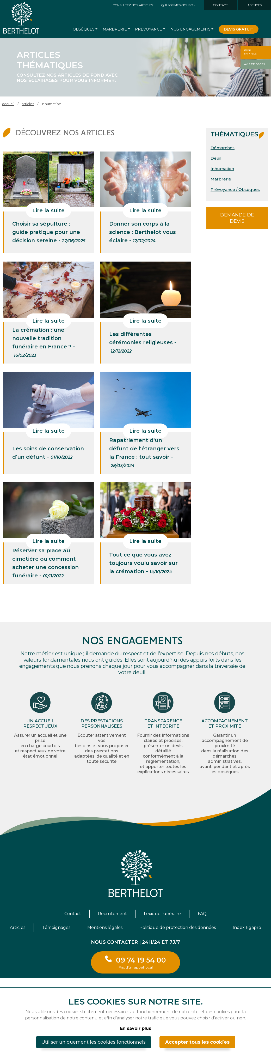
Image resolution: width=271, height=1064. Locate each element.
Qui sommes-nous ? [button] (177, 5)
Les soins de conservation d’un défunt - (48, 452)
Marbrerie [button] (115, 29)
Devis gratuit (238, 29)
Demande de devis (237, 218)
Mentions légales (104, 927)
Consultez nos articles (133, 5)
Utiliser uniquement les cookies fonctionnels (93, 1042)
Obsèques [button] (84, 29)
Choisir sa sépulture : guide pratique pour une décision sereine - (48, 232)
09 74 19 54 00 (141, 962)
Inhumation (222, 168)
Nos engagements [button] (190, 29)
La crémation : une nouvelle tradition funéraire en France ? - (43, 342)
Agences (255, 5)
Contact (220, 5)
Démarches (223, 147)
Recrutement (112, 913)
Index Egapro (247, 927)
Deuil (216, 158)
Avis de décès (254, 64)
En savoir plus (135, 1028)
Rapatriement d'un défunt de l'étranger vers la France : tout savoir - (144, 452)
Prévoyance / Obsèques (235, 189)
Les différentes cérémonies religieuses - (142, 342)
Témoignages (56, 927)
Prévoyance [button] (148, 29)
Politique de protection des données (177, 927)
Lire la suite (48, 210)
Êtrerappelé (250, 52)
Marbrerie (221, 179)
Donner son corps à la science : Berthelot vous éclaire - (142, 232)
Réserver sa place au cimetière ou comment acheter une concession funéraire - (45, 563)
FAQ (202, 913)
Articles (17, 927)
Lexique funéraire (162, 913)
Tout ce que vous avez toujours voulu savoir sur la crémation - (143, 563)
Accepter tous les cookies (197, 1042)
